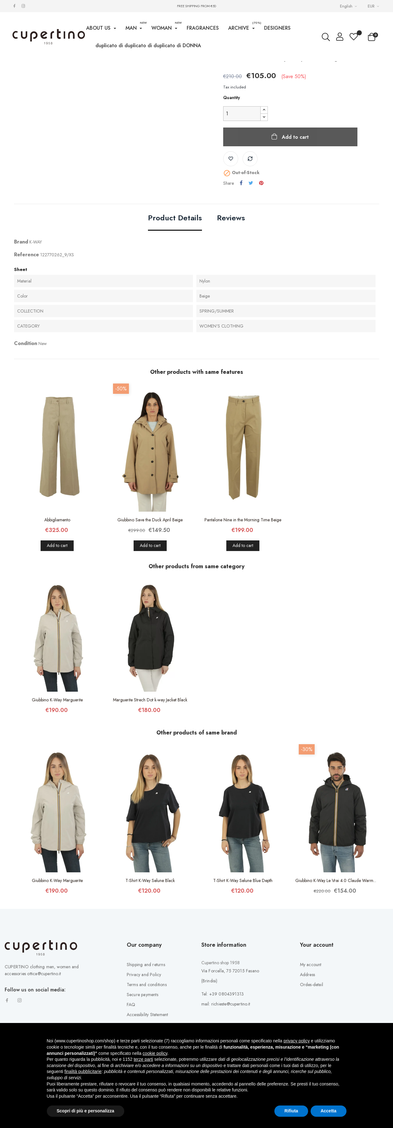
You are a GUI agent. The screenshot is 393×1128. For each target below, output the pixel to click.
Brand (21, 297)
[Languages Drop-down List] (349, 6)
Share (241, 238)
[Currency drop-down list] (374, 6)
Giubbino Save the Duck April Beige (150, 575)
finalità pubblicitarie (82, 1071)
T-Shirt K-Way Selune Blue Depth (243, 936)
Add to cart (294, 192)
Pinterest (261, 238)
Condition (25, 398)
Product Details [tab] (175, 273)
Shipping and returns (146, 1020)
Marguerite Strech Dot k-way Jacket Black (150, 755)
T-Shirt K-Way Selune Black (150, 936)
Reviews (231, 273)
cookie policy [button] (155, 1053)
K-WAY (35, 297)
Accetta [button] (329, 1110)
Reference (26, 309)
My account (311, 1020)
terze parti (143, 1059)
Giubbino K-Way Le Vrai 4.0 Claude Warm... (335, 936)
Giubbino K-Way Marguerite (57, 755)
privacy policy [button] (296, 1040)
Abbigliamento (57, 575)
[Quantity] (242, 169)
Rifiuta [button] (291, 1110)
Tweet (250, 238)
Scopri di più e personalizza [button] (85, 1110)
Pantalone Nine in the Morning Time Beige (242, 575)
